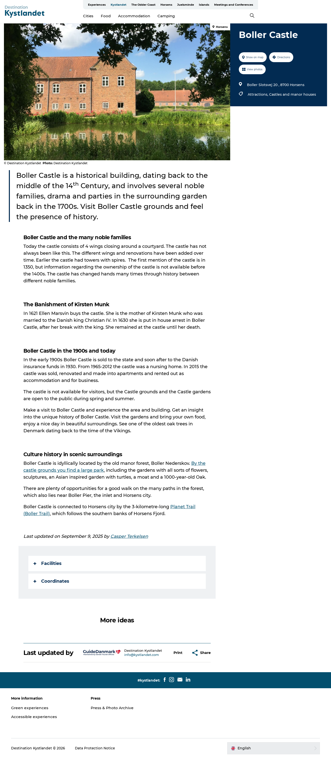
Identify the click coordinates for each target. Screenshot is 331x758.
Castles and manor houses (292, 94)
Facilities (48, 563)
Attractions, (258, 94)
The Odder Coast (216, 4)
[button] (178, 652)
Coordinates (52, 581)
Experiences (170, 4)
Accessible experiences (36, 716)
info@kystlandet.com (142, 655)
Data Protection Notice (97, 748)
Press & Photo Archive (114, 707)
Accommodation (171, 16)
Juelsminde (258, 4)
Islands (277, 4)
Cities (125, 16)
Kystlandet (191, 4)
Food (142, 16)
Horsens (239, 4)
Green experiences (32, 707)
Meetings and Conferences (306, 4)
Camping (202, 16)
